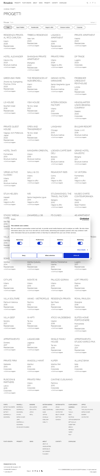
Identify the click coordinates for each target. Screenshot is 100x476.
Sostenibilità (46, 449)
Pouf (70, 434)
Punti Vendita (26, 3)
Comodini (58, 419)
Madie (44, 412)
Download (72, 441)
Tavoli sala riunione (87, 409)
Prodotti (18, 3)
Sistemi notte (60, 404)
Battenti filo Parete (9, 407)
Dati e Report (46, 451)
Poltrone (71, 417)
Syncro (19, 414)
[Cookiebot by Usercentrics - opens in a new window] (81, 219)
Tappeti (70, 432)
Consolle (45, 417)
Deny (23, 255)
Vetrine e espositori (74, 419)
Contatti (55, 3)
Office (84, 404)
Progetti (47, 3)
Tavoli (70, 409)
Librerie (45, 407)
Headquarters (47, 446)
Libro (18, 419)
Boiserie (32, 404)
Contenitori (59, 412)
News (41, 3)
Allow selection (50, 255)
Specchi (71, 427)
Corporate (79, 27)
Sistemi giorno (47, 404)
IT (94, 3)
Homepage (6, 9)
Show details (81, 250)
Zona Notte (33, 409)
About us (45, 444)
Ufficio (31, 412)
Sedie (70, 414)
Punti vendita (8, 441)
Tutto (8, 27)
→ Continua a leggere (9, 48)
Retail (31, 414)
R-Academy (46, 454)
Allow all (76, 255)
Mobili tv (45, 422)
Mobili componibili (48, 409)
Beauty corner (60, 414)
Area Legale (93, 472)
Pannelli (19, 404)
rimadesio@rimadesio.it (10, 469)
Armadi (57, 407)
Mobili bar (45, 419)
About (35, 3)
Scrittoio (58, 417)
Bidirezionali (7, 409)
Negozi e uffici (49, 27)
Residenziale (34, 27)
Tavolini (71, 412)
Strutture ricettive (65, 27)
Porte (6, 404)
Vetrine (45, 414)
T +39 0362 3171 (8, 472)
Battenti (6, 412)
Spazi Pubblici (20, 27)
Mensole (71, 429)
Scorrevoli (20, 407)
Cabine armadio (60, 409)
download (63, 3)
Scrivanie (84, 407)
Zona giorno (33, 407)
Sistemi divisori (21, 417)
